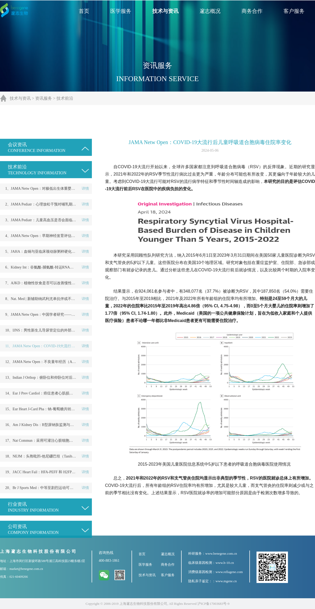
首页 (84, 11)
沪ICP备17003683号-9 (213, 604)
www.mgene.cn (226, 581)
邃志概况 (210, 11)
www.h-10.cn (225, 563)
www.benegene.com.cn (221, 553)
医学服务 (120, 11)
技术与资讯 (165, 11)
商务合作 (252, 11)
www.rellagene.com (229, 572)
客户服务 (294, 11)
